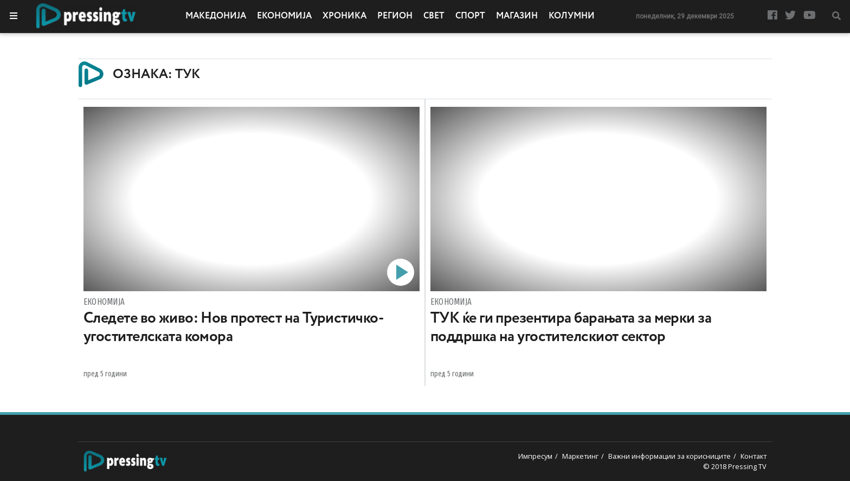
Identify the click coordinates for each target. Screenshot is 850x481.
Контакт (753, 456)
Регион (395, 16)
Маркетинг (580, 456)
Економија (284, 16)
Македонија (215, 16)
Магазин (517, 16)
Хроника (344, 16)
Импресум (535, 456)
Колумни (572, 16)
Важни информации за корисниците (669, 456)
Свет (434, 16)
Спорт (470, 16)
